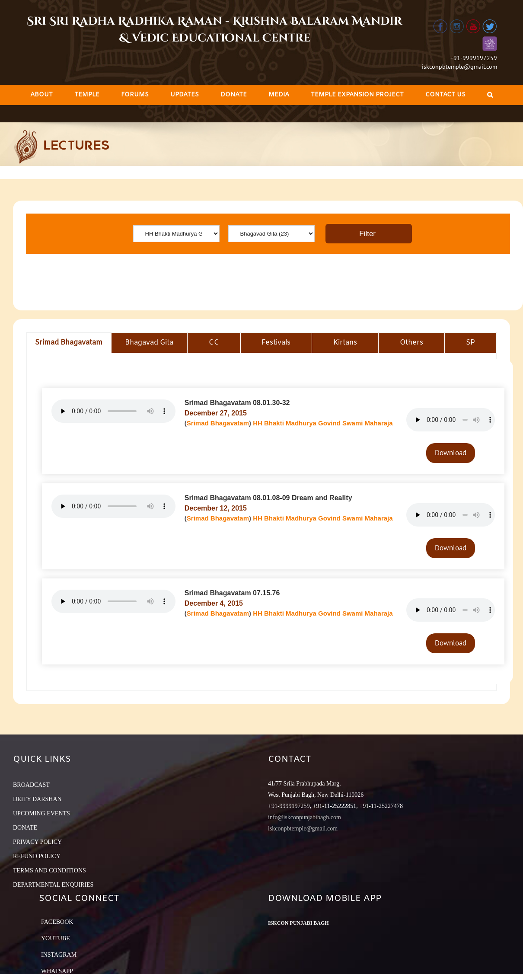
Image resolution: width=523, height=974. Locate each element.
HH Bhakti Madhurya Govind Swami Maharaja (322, 423)
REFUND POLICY (37, 856)
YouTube (55, 938)
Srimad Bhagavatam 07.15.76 (232, 593)
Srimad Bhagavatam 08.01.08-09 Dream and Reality (268, 497)
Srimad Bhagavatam (218, 423)
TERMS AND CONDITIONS (49, 870)
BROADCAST (31, 785)
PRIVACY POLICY (37, 842)
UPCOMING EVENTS (41, 813)
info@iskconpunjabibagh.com (304, 817)
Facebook (57, 922)
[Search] (490, 95)
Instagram (59, 955)
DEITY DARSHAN (37, 799)
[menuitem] (41, 95)
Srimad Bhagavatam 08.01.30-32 (237, 402)
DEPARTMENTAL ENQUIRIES (53, 884)
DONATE (25, 827)
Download (450, 452)
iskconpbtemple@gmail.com (459, 66)
